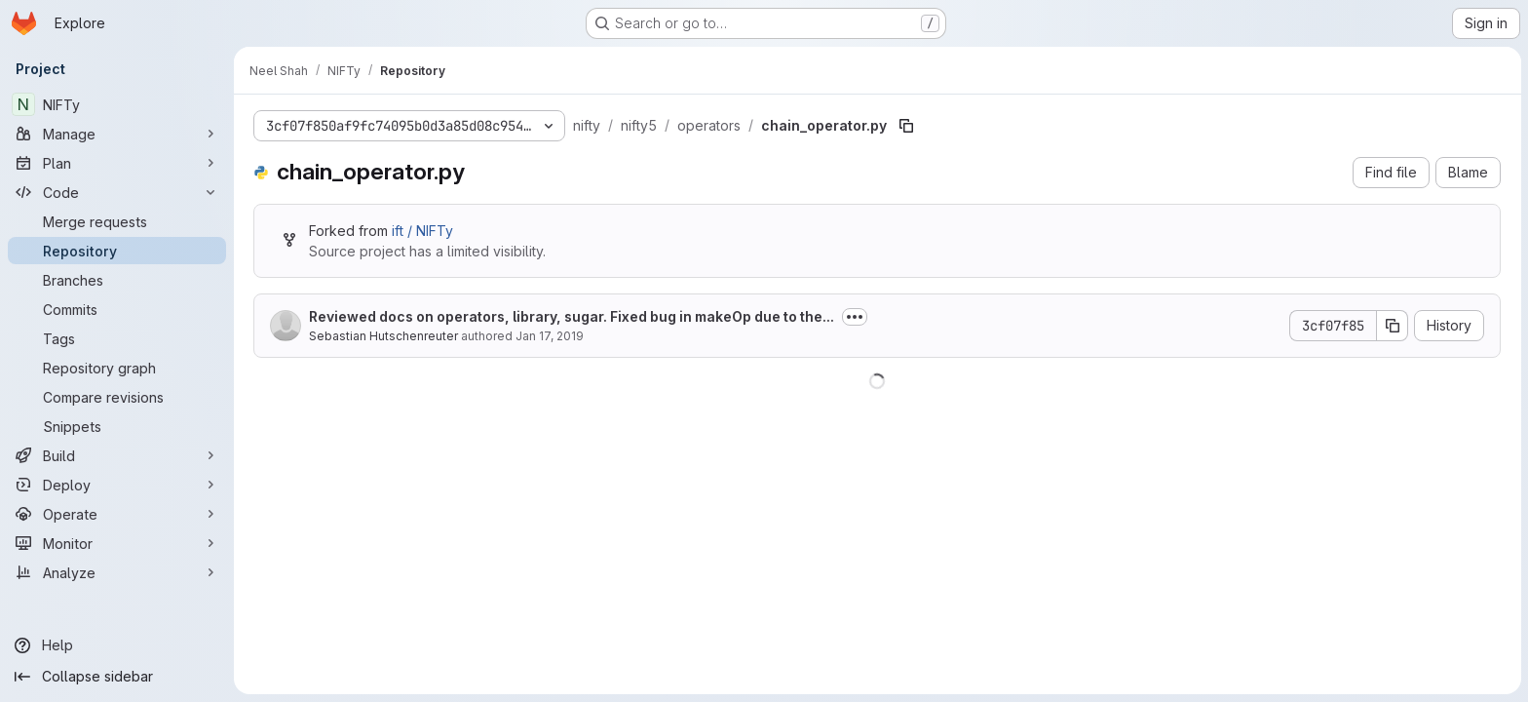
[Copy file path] (906, 125)
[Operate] (117, 513)
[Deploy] (117, 484)
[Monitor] (117, 543)
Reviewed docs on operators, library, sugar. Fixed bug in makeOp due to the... (571, 316)
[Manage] (117, 133)
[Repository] (117, 250)
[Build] (117, 455)
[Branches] (117, 279)
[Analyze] (117, 572)
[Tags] (117, 338)
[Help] (117, 645)
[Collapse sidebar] (117, 676)
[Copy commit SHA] (1392, 325)
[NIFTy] (117, 104)
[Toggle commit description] (854, 317)
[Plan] (117, 162)
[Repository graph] (117, 367)
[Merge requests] (117, 221)
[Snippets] (117, 426)
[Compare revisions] (117, 396)
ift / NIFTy (422, 230)
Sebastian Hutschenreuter (383, 336)
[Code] (117, 192)
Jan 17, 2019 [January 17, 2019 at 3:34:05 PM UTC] (550, 336)
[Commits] (117, 309)
